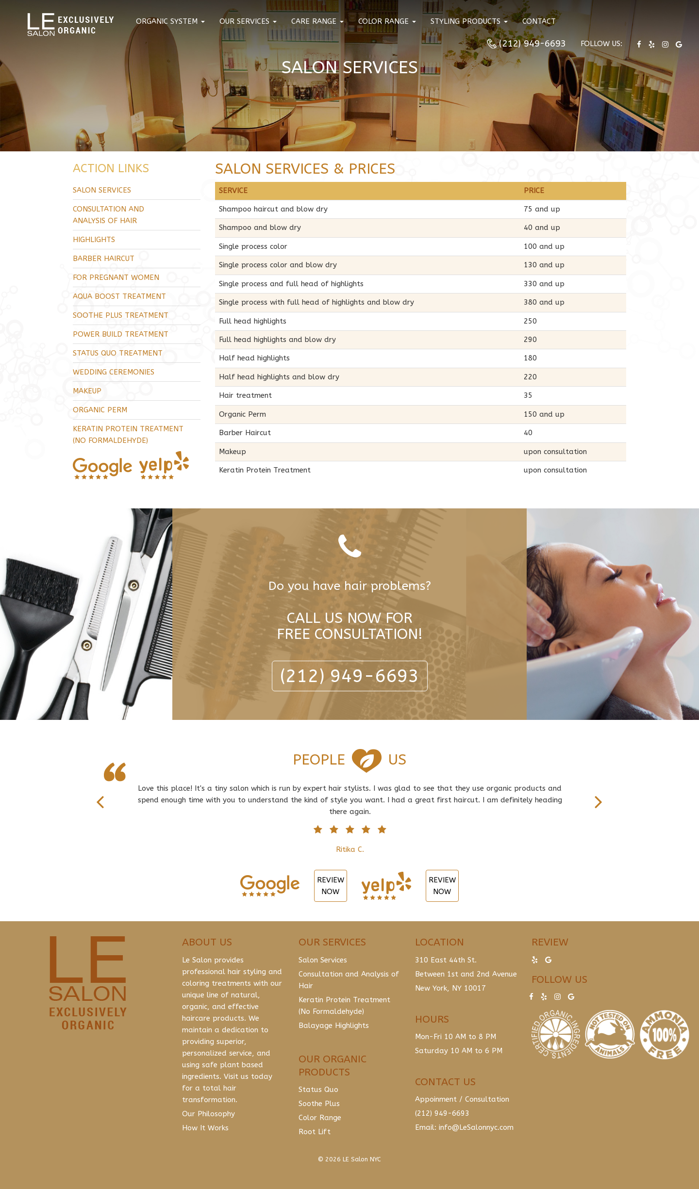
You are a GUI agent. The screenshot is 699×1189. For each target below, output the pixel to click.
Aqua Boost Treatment (119, 296)
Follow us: (601, 43)
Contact (539, 21)
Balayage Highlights (334, 1025)
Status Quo (318, 1089)
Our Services (248, 21)
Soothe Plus (319, 1103)
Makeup (87, 391)
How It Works (205, 1128)
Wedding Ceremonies (113, 372)
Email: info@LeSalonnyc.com (464, 1127)
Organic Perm (100, 410)
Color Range (387, 21)
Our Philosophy (208, 1113)
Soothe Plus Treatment (120, 315)
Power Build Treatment (120, 334)
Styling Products (469, 21)
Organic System (170, 21)
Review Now (330, 886)
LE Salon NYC (362, 1159)
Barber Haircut (103, 258)
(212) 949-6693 (532, 44)
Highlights (94, 239)
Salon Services (102, 190)
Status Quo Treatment (118, 353)
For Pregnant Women (116, 277)
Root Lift (315, 1131)
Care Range (317, 21)
